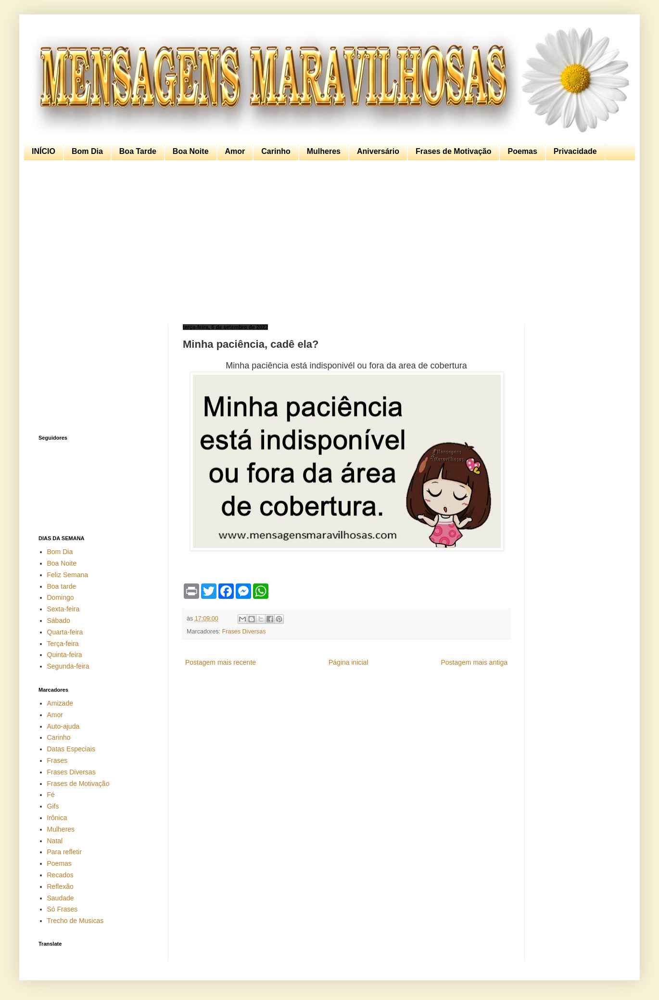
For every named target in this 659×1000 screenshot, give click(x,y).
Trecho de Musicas (75, 920)
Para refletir (64, 852)
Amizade (60, 703)
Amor (235, 151)
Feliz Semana (68, 575)
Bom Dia (87, 151)
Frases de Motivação (453, 151)
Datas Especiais (71, 749)
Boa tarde (61, 586)
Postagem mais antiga (474, 662)
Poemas (522, 151)
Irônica (57, 818)
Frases (57, 760)
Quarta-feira (65, 632)
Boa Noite (191, 151)
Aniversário (378, 151)
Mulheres (324, 151)
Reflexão (60, 886)
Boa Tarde (137, 151)
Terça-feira (63, 643)
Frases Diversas (244, 631)
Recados (60, 875)
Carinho (275, 151)
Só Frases (62, 909)
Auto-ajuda (63, 726)
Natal (55, 841)
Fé (51, 794)
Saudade (60, 898)
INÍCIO (43, 151)
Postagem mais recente (220, 662)
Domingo (60, 597)
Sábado (58, 620)
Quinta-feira (64, 654)
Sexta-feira (63, 609)
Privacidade (575, 151)
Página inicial (348, 662)
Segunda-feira (68, 666)
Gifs (53, 806)
